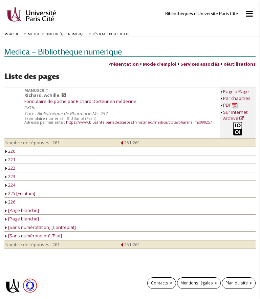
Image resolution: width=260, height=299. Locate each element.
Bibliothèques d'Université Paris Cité (201, 13)
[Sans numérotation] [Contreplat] (40, 227)
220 (10, 151)
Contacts (159, 282)
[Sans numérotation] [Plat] (33, 236)
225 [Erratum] (20, 193)
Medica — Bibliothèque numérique (63, 51)
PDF (230, 105)
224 (10, 185)
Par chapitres (237, 98)
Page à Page (236, 91)
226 (10, 202)
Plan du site (236, 282)
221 (10, 159)
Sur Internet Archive (235, 115)
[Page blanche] (22, 210)
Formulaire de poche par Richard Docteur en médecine (80, 101)
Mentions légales (196, 282)
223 (10, 176)
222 (10, 168)
